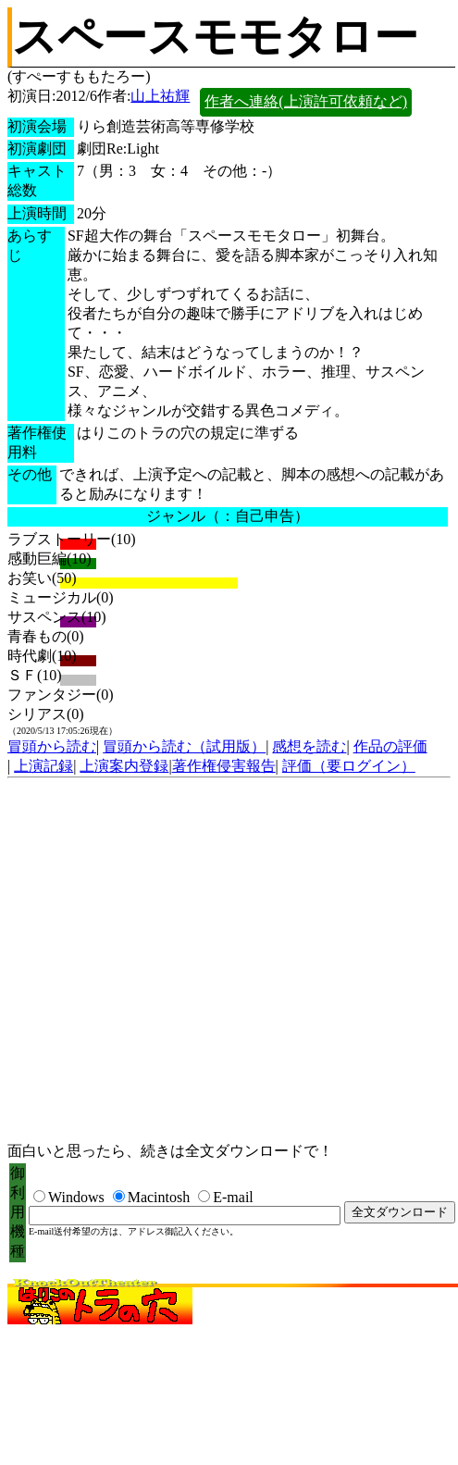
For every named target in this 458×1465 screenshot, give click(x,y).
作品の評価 (390, 746)
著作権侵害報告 (224, 766)
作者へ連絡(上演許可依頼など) (305, 101)
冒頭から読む (51, 746)
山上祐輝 (160, 96)
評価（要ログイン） (348, 766)
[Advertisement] (173, 961)
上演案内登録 (124, 766)
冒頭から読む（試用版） (184, 746)
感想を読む (309, 746)
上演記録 (43, 766)
